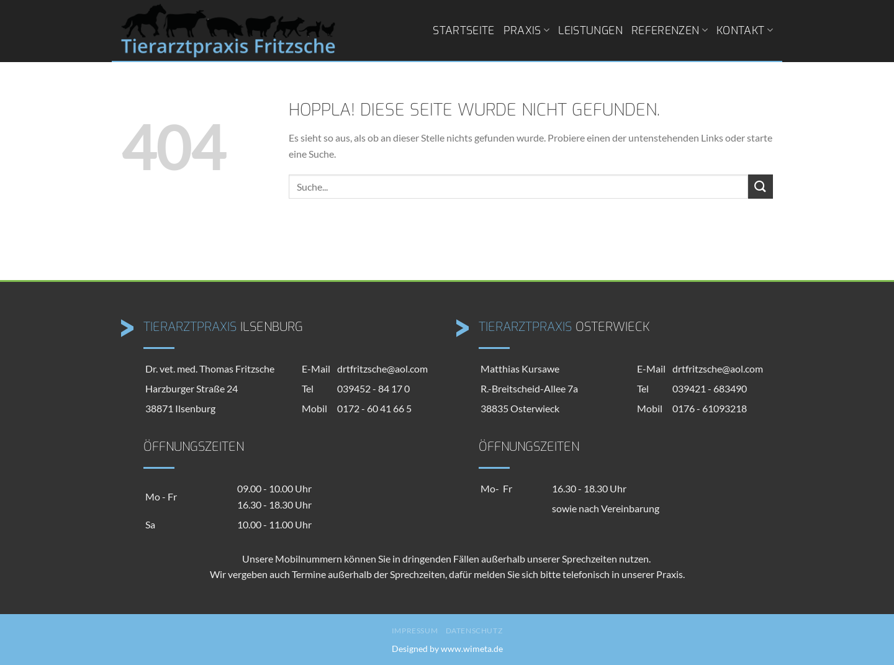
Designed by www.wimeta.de (447, 648)
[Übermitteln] (760, 186)
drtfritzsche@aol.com (382, 368)
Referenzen (669, 30)
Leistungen (590, 30)
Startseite (464, 30)
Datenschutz (474, 630)
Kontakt (744, 30)
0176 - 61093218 (709, 408)
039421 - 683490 (709, 388)
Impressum (415, 630)
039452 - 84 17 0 (373, 388)
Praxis (526, 30)
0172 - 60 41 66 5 (374, 408)
